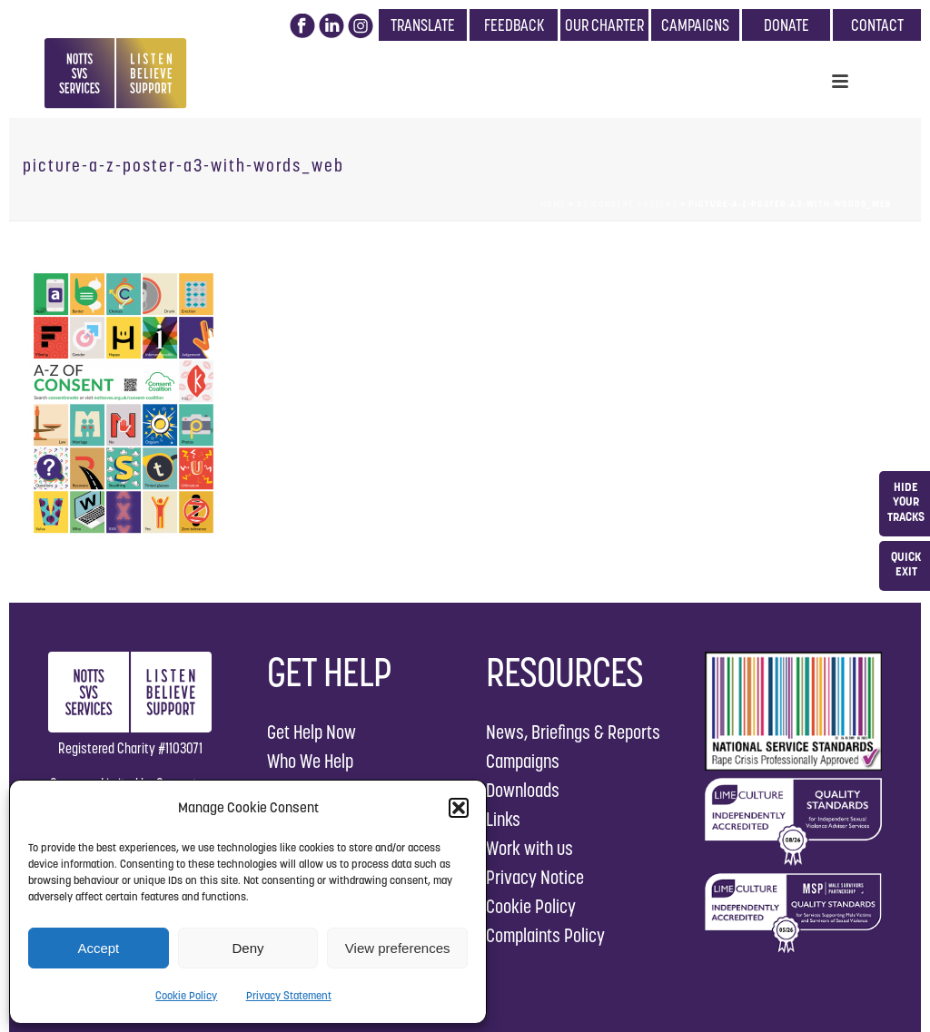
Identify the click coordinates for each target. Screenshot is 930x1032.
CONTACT (877, 25)
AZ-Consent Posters (627, 204)
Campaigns (522, 761)
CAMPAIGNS (695, 25)
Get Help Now (311, 732)
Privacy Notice (535, 877)
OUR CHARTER (604, 25)
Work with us (529, 848)
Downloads (522, 790)
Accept (98, 948)
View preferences (397, 948)
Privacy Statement (288, 995)
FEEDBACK (514, 25)
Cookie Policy (186, 995)
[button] (459, 808)
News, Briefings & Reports (573, 732)
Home (553, 204)
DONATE (786, 25)
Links (503, 819)
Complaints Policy (545, 935)
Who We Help (310, 761)
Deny (247, 948)
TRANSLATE (423, 25)
